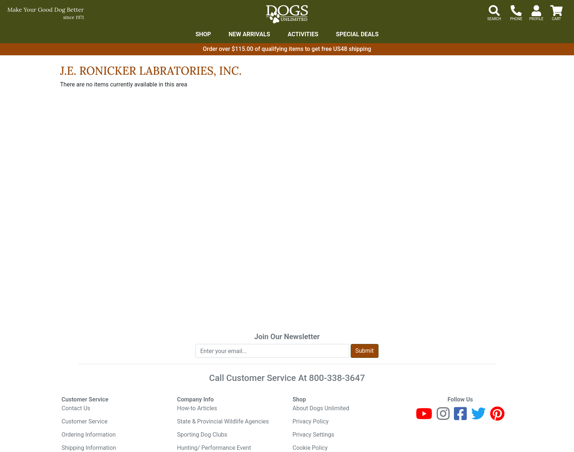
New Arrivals (249, 34)
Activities (303, 34)
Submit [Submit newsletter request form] (364, 350)
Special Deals (357, 34)
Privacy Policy (310, 421)
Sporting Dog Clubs (202, 434)
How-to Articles (197, 408)
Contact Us (75, 408)
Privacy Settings (313, 434)
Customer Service (84, 421)
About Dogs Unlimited (320, 408)
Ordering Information (88, 434)
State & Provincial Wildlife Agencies (223, 421)
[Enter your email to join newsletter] (272, 351)
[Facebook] (460, 417)
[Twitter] (478, 417)
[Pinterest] (497, 417)
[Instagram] (443, 417)
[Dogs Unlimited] (287, 14)
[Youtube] (424, 417)
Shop (203, 34)
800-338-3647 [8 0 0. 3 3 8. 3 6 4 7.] (337, 378)
